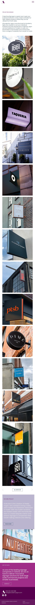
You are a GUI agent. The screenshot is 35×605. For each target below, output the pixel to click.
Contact (7, 584)
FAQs (24, 601)
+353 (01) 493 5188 (10, 591)
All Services (17, 490)
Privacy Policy (26, 603)
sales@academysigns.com (13, 592)
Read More (8, 524)
